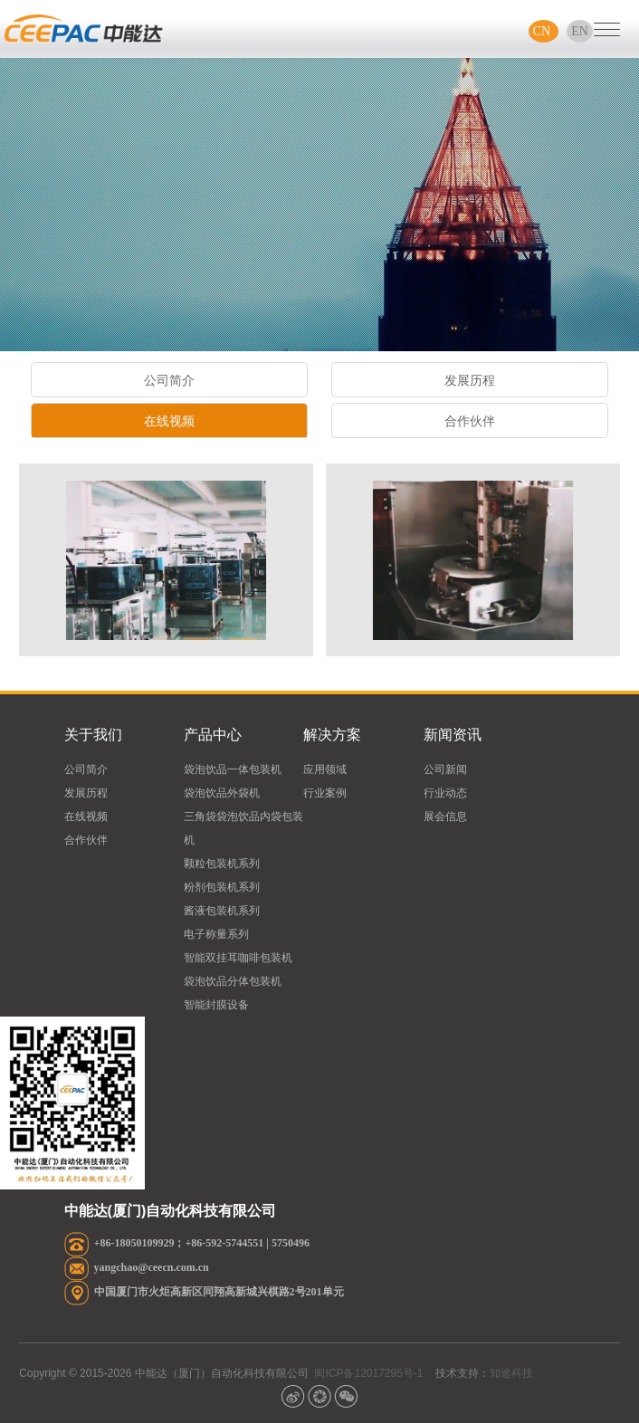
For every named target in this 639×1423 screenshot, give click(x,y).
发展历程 (469, 384)
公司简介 (169, 384)
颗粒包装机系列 (222, 863)
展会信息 (445, 816)
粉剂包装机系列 (222, 887)
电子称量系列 (216, 934)
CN (543, 31)
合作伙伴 (469, 425)
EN (579, 31)
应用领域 (325, 769)
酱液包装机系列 (222, 910)
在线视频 (169, 425)
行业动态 (445, 793)
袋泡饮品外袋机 (222, 793)
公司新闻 (445, 769)
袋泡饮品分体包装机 (232, 981)
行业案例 (325, 793)
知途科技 (511, 1373)
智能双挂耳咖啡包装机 (238, 957)
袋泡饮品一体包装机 (232, 769)
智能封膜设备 (216, 1004)
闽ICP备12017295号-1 (368, 1373)
